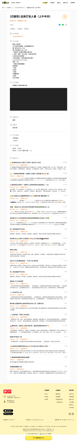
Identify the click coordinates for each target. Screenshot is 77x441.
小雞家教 (52, 2)
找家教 (46, 399)
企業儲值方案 (59, 399)
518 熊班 (13, 426)
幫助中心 (71, 405)
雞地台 (59, 2)
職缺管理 (58, 394)
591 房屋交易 (26, 426)
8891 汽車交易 (47, 426)
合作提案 (71, 407)
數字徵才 (65, 426)
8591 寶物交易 (39, 426)
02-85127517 (11, 420)
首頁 (3, 7)
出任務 (16, 426)
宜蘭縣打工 (9, 7)
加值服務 (58, 396)
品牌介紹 (71, 394)
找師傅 (20, 426)
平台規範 (71, 402)
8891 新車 (53, 426)
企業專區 (72, 2)
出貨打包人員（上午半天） (34, 7)
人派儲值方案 (59, 402)
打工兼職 (45, 2)
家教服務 (71, 396)
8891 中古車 (59, 426)
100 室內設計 (33, 426)
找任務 (46, 396)
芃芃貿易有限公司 (20, 7)
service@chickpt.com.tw (37, 420)
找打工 (46, 394)
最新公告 (65, 2)
